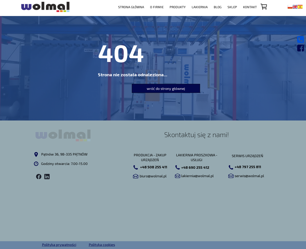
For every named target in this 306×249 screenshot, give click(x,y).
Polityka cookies (102, 244)
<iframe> (154, 212)
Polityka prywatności (59, 244)
